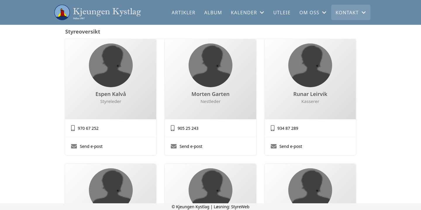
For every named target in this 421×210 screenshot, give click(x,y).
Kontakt (351, 12)
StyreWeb (240, 206)
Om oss (313, 12)
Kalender (248, 12)
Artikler (183, 12)
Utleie (282, 12)
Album (213, 12)
